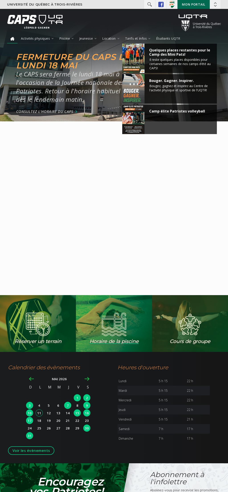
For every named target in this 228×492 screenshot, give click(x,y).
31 (30, 435)
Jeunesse (86, 38)
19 (49, 420)
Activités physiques (35, 38)
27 (58, 428)
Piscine (64, 38)
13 (58, 413)
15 (77, 413)
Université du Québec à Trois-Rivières (44, 4)
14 (68, 413)
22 (77, 420)
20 (58, 420)
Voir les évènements (31, 450)
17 (30, 420)
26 (49, 428)
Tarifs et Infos (136, 38)
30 (87, 428)
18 (39, 420)
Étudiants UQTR (168, 38)
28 (68, 428)
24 (30, 428)
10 (30, 413)
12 (49, 413)
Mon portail (193, 4)
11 (39, 413)
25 (39, 428)
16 (87, 413)
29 (77, 428)
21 (68, 420)
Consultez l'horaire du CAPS (44, 111)
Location (109, 38)
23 (87, 420)
